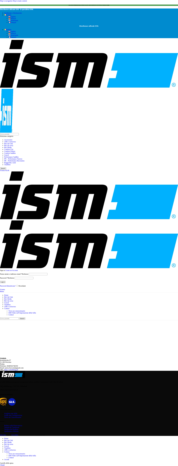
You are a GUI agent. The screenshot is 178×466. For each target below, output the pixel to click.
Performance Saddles (11, 157)
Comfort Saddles (10, 153)
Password (7, 278)
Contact (11, 315)
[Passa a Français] (12, 22)
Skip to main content (20, 1)
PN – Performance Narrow (13, 159)
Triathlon (7, 165)
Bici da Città (8, 144)
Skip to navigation (6, 1)
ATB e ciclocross (10, 142)
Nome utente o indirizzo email (14, 274)
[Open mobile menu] (2, 291)
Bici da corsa (8, 145)
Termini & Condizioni (11, 427)
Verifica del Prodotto (11, 429)
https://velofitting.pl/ (11, 370)
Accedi (6, 459)
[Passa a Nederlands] (13, 20)
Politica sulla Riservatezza (13, 425)
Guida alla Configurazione (13, 415)
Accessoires (8, 140)
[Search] (9, 134)
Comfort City (8, 149)
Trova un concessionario (16, 311)
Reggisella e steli (10, 163)
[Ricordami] (17, 285)
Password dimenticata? (8, 286)
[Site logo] (89, 88)
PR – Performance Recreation (14, 161)
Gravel (6, 155)
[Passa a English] (12, 17)
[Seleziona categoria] (89, 136)
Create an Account (11, 270)
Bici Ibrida (8, 147)
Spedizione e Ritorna (11, 431)
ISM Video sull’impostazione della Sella (22, 313)
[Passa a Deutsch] (12, 19)
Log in (3, 282)
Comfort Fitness (9, 151)
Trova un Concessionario (12, 417)
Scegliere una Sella (10, 413)
